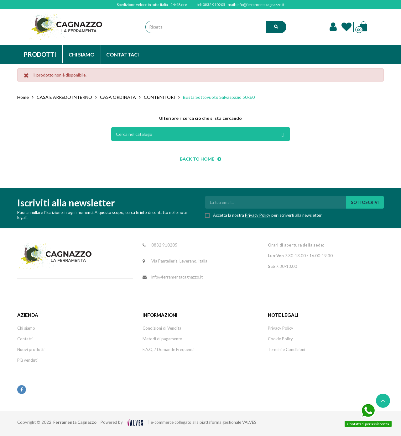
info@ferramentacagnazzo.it (260, 4)
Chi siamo (26, 328)
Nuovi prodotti (30, 349)
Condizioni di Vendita (162, 328)
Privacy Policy (257, 215)
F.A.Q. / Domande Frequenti (168, 349)
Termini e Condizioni (286, 349)
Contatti (25, 338)
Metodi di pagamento (162, 338)
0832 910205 (214, 4)
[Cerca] (200, 134)
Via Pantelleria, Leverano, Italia (179, 260)
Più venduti (27, 360)
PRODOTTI (39, 54)
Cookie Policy (280, 338)
